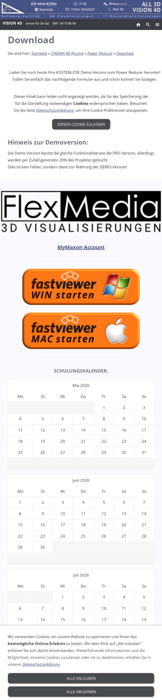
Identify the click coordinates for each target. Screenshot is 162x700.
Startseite (39, 53)
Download (125, 53)
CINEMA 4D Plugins (67, 53)
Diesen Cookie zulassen (81, 124)
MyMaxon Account (81, 247)
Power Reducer (100, 53)
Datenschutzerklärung (55, 110)
